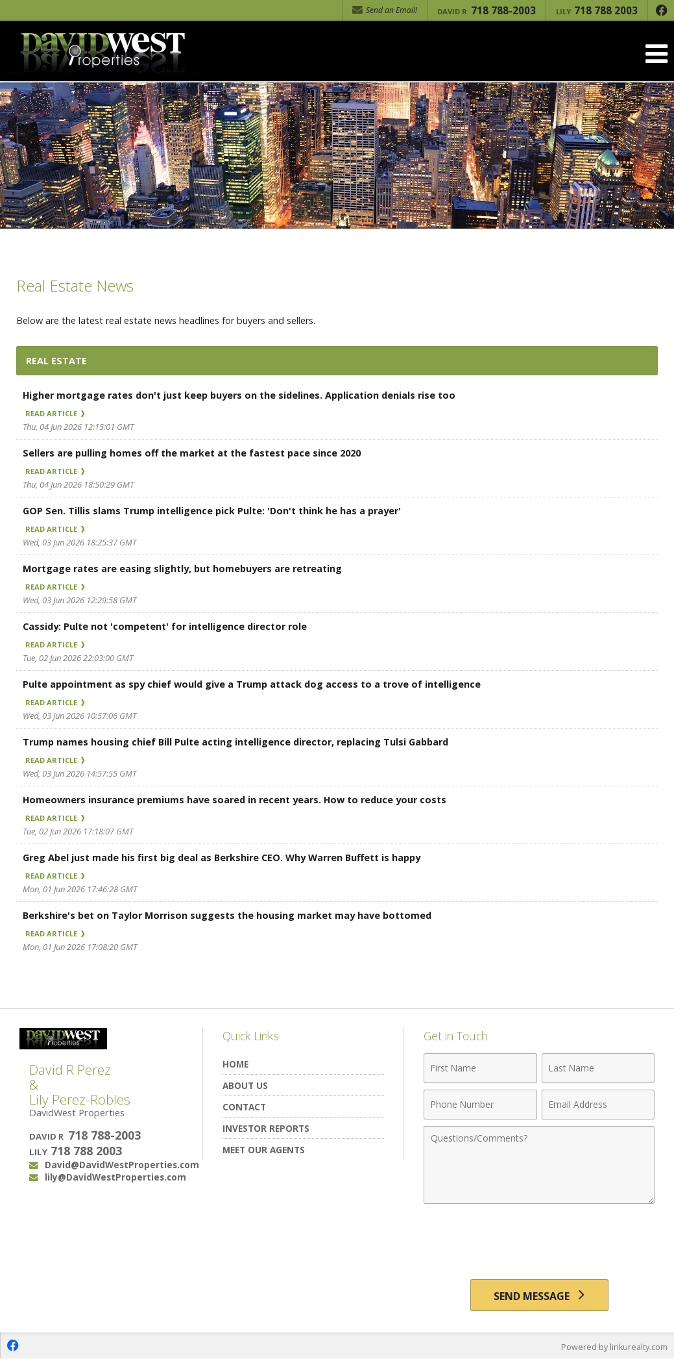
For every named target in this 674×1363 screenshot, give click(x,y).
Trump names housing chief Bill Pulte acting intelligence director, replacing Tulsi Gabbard (241, 741)
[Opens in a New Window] (661, 10)
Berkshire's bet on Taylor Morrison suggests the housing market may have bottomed (233, 914)
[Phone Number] (480, 1104)
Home (235, 1064)
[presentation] (539, 1242)
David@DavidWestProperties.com (122, 1164)
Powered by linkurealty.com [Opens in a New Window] (613, 1350)
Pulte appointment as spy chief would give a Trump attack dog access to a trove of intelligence (258, 683)
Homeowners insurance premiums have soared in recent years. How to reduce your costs (241, 799)
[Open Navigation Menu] (656, 53)
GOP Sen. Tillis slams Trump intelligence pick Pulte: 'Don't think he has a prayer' (216, 510)
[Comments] (539, 1165)
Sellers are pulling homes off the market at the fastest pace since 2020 (197, 452)
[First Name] (480, 1068)
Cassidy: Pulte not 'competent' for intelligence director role (170, 625)
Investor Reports (266, 1128)
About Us (245, 1085)
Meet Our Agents (264, 1150)
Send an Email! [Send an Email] (384, 10)
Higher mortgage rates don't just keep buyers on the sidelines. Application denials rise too (246, 394)
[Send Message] (539, 1296)
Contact (244, 1107)
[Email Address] (598, 1104)
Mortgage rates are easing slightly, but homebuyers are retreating (188, 568)
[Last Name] (598, 1068)
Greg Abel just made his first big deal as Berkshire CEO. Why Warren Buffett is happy (230, 857)
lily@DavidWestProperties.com (115, 1177)
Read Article (59, 413)
